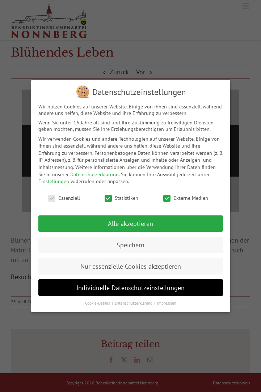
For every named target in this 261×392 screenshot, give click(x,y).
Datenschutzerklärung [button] (134, 303)
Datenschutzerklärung (94, 174)
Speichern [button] (130, 245)
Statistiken (121, 198)
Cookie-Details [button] (98, 303)
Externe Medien (185, 198)
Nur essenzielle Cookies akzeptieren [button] (130, 266)
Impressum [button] (166, 303)
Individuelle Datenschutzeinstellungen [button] (130, 288)
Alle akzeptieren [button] (130, 223)
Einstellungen (53, 181)
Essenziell (64, 198)
